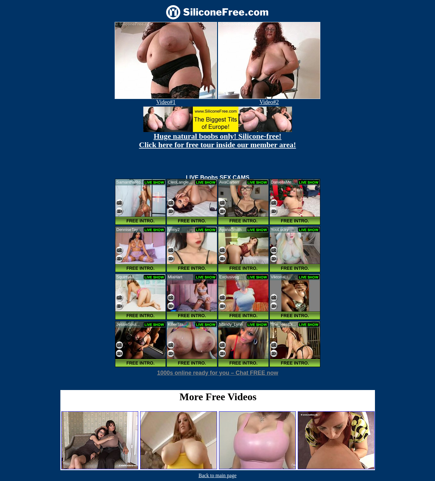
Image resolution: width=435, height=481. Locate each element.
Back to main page (218, 475)
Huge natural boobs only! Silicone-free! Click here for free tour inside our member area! (217, 140)
